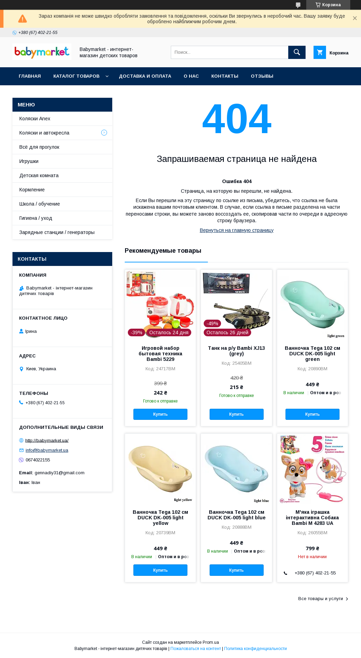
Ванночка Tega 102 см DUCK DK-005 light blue (237, 514)
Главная (30, 76)
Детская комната (39, 175)
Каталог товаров (76, 76)
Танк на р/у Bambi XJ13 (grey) (236, 350)
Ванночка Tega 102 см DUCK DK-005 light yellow (160, 517)
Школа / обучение (39, 204)
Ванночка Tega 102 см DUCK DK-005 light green (312, 353)
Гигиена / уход (35, 218)
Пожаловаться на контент (195, 648)
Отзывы (262, 76)
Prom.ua (211, 642)
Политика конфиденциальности (255, 648)
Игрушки (28, 161)
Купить (160, 414)
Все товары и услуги (320, 598)
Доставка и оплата (145, 76)
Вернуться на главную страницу (237, 230)
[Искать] (297, 52)
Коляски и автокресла (44, 133)
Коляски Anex (34, 118)
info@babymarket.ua (47, 450)
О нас (191, 76)
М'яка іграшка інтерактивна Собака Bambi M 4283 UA (312, 517)
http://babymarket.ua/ (47, 440)
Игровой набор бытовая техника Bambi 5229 (160, 353)
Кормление (32, 189)
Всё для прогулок (39, 147)
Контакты (224, 76)
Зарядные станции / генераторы (57, 232)
